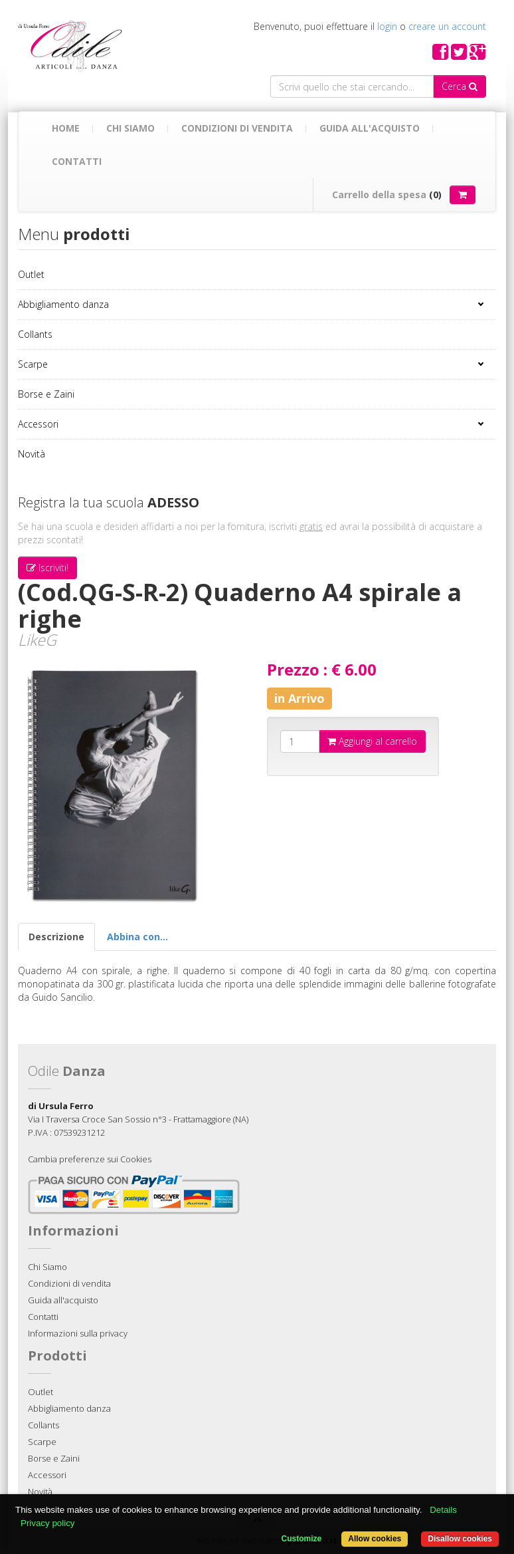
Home (66, 128)
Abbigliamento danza (63, 304)
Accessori (38, 424)
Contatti (77, 161)
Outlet (31, 274)
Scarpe (33, 364)
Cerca (459, 86)
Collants (35, 334)
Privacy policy (47, 1523)
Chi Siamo (130, 128)
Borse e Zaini (46, 394)
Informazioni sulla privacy (78, 1333)
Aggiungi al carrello (372, 741)
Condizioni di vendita (237, 128)
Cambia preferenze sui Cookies (89, 1159)
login (387, 26)
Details (443, 1510)
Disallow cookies (460, 1538)
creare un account (447, 26)
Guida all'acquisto (369, 128)
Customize (302, 1538)
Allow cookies (374, 1538)
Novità (31, 454)
